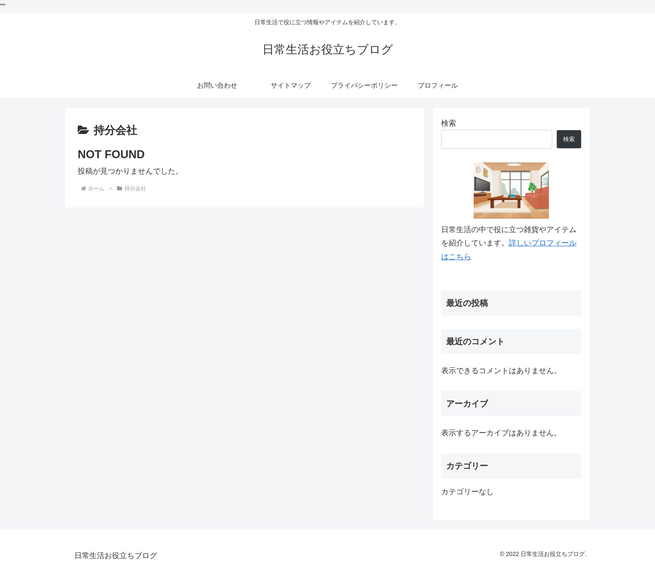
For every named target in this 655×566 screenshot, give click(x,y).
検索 (448, 123)
